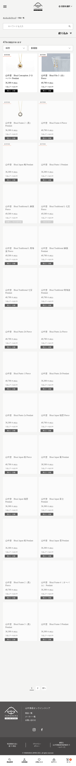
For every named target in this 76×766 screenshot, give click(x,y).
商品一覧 (28, 713)
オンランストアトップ (9, 18)
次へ (44, 688)
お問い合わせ (30, 720)
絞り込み (63, 33)
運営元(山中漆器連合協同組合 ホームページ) (61, 745)
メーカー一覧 (30, 717)
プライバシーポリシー (37, 745)
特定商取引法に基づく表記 (12, 745)
